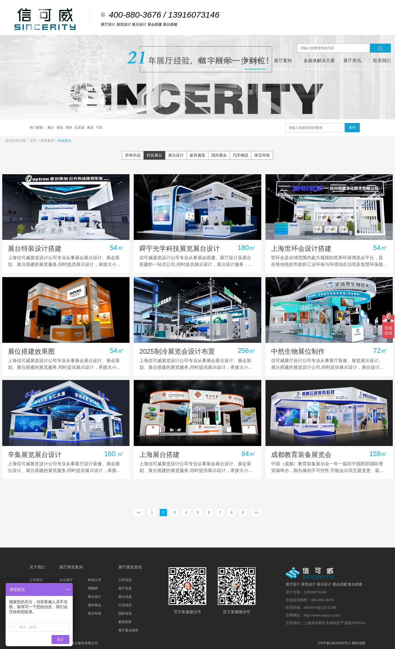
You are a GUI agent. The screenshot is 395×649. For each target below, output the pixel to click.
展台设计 (176, 155)
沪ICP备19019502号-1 (334, 643)
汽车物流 (240, 155)
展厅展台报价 (128, 630)
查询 (352, 127)
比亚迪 (79, 127)
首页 (33, 141)
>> (256, 513)
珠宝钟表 (262, 155)
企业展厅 (66, 580)
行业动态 (125, 605)
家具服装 (197, 155)
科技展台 (64, 141)
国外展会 (219, 155)
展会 (60, 127)
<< (139, 513)
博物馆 (93, 588)
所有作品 (133, 155)
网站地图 (358, 643)
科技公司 (94, 580)
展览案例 (48, 141)
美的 (69, 127)
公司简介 (36, 580)
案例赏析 (125, 622)
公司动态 (125, 580)
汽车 (99, 127)
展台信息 (125, 597)
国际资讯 (125, 613)
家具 (91, 127)
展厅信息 (125, 588)
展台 (51, 127)
